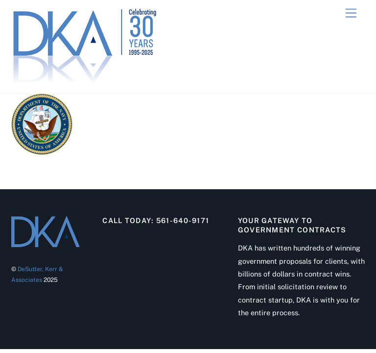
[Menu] (351, 13)
